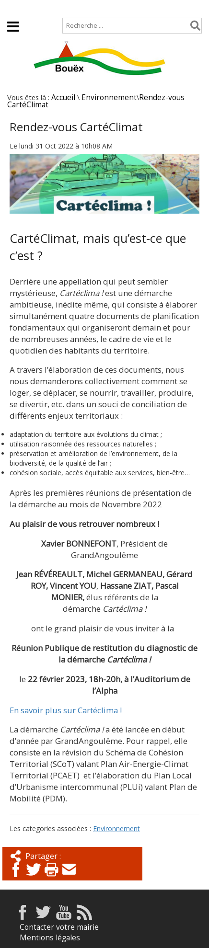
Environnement (109, 97)
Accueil (15, 7)
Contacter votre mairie (59, 927)
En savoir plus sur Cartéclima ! (66, 710)
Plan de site (61, 7)
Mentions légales (50, 938)
